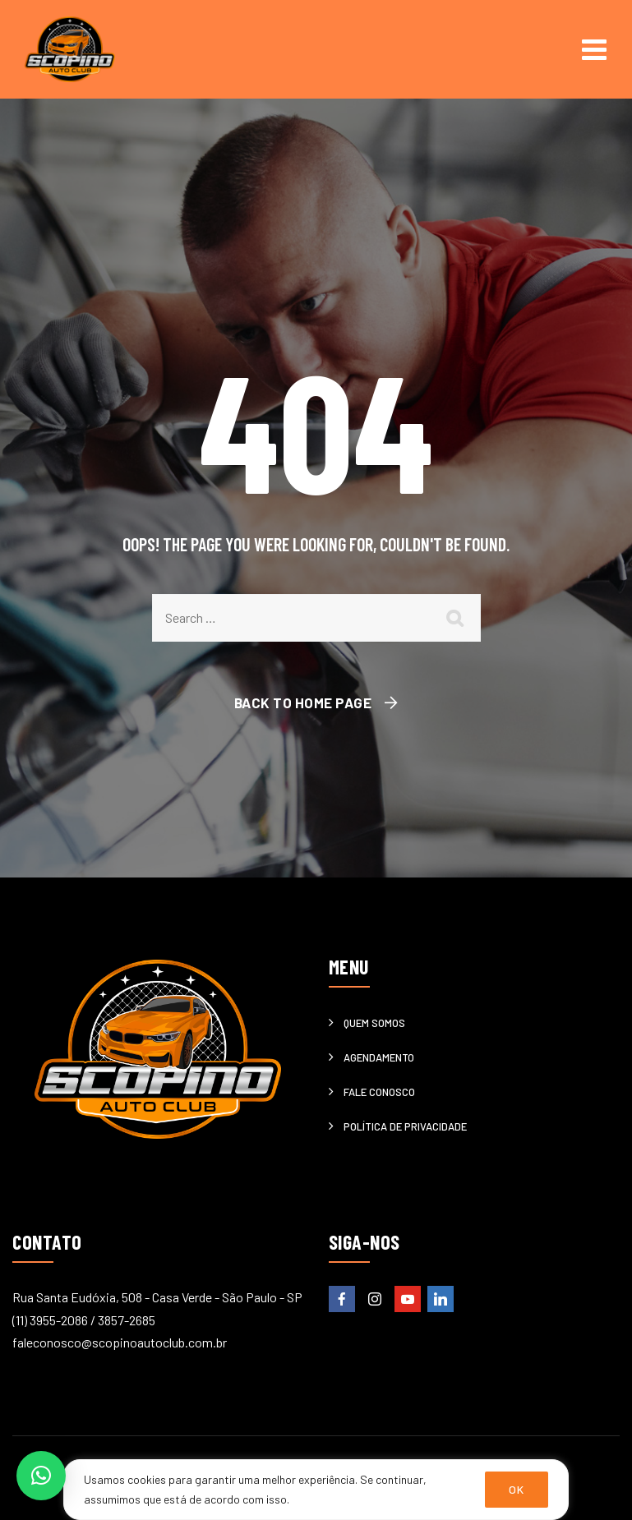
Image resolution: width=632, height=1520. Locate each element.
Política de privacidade (405, 1126)
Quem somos (374, 1022)
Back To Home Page (303, 702)
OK (516, 1489)
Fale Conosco (379, 1092)
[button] (41, 1475)
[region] (316, 1489)
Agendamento (379, 1057)
